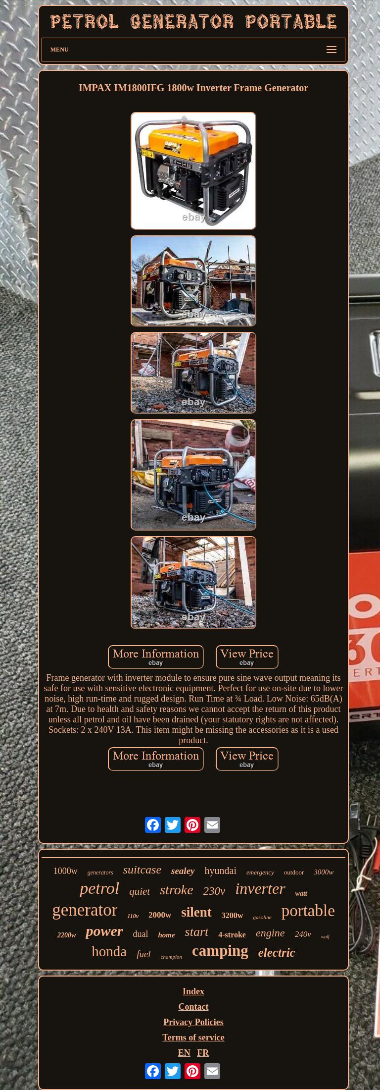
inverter (260, 888)
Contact (193, 1007)
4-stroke (232, 934)
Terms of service (193, 1037)
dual (140, 934)
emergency (260, 872)
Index (193, 991)
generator (84, 910)
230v (214, 891)
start (197, 932)
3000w (323, 872)
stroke (176, 889)
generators (100, 872)
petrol (99, 888)
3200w (232, 915)
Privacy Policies (193, 1022)
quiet (139, 891)
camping (220, 950)
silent (196, 912)
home (166, 935)
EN (184, 1053)
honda (109, 951)
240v (303, 934)
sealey (182, 871)
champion (171, 957)
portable (308, 911)
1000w (65, 871)
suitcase (142, 869)
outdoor (294, 872)
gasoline (262, 917)
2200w (66, 935)
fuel (144, 954)
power (104, 931)
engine (270, 932)
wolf (325, 936)
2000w (159, 915)
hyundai (221, 870)
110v (133, 916)
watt (301, 893)
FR (203, 1053)
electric (276, 952)
